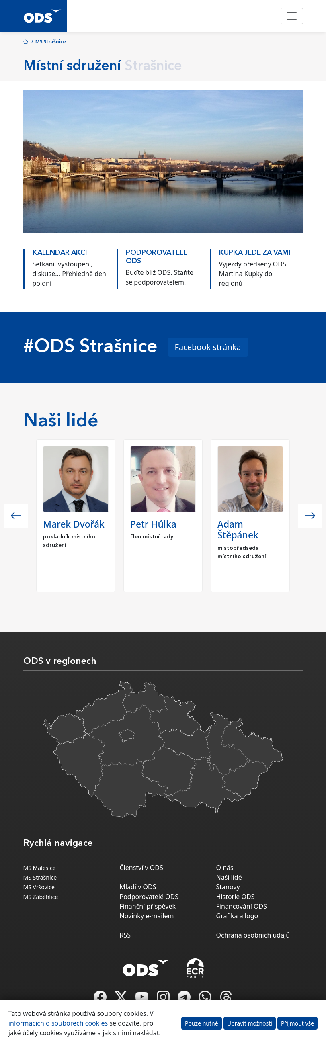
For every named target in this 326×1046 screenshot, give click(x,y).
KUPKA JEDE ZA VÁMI (255, 253)
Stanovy (228, 886)
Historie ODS (235, 896)
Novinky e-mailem (147, 915)
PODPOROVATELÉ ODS (156, 257)
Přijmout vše (297, 1023)
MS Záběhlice (40, 897)
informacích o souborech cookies (58, 1023)
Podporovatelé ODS (149, 896)
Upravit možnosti (249, 1023)
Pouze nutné (201, 1023)
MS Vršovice (39, 887)
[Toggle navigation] (292, 16)
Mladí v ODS (138, 886)
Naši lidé (229, 877)
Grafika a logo (237, 915)
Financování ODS (241, 906)
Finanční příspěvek (148, 906)
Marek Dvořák (74, 524)
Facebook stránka (208, 347)
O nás (225, 867)
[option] (70, 267)
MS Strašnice (50, 41)
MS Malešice (39, 868)
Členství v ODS (141, 867)
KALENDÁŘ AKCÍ (60, 253)
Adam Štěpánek (237, 529)
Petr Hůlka (153, 524)
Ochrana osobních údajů (253, 935)
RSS (125, 935)
